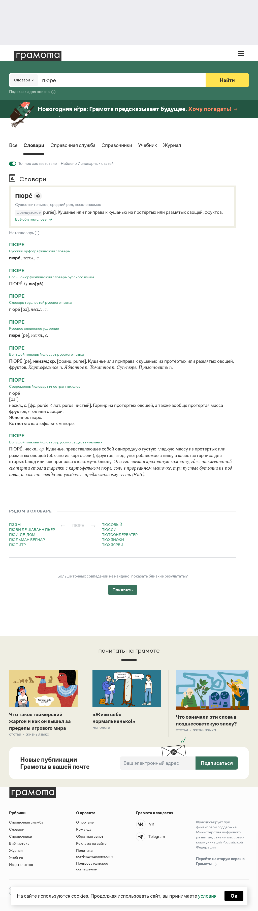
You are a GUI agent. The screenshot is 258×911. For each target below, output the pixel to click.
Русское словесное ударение (34, 328)
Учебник (147, 145)
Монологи (101, 727)
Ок (234, 896)
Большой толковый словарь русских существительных (55, 442)
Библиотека (19, 843)
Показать (122, 589)
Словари (33, 145)
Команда (83, 829)
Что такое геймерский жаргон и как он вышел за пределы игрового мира (40, 721)
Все (13, 145)
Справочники (117, 145)
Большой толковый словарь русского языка (46, 354)
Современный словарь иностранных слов (44, 386)
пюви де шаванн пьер (32, 529)
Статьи (15, 734)
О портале (85, 822)
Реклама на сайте (91, 843)
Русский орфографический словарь (39, 251)
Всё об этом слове (31, 219)
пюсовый (112, 524)
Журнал (172, 145)
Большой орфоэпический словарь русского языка (51, 277)
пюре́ (23, 195)
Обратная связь (89, 836)
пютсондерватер (120, 534)
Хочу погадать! (212, 109)
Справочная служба (72, 145)
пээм (15, 524)
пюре (16, 244)
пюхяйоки (113, 539)
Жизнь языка (37, 734)
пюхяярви (112, 544)
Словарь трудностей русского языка (40, 302)
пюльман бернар (27, 539)
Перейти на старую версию (220, 862)
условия (207, 896)
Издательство (21, 864)
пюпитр (17, 544)
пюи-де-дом (22, 534)
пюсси (109, 529)
